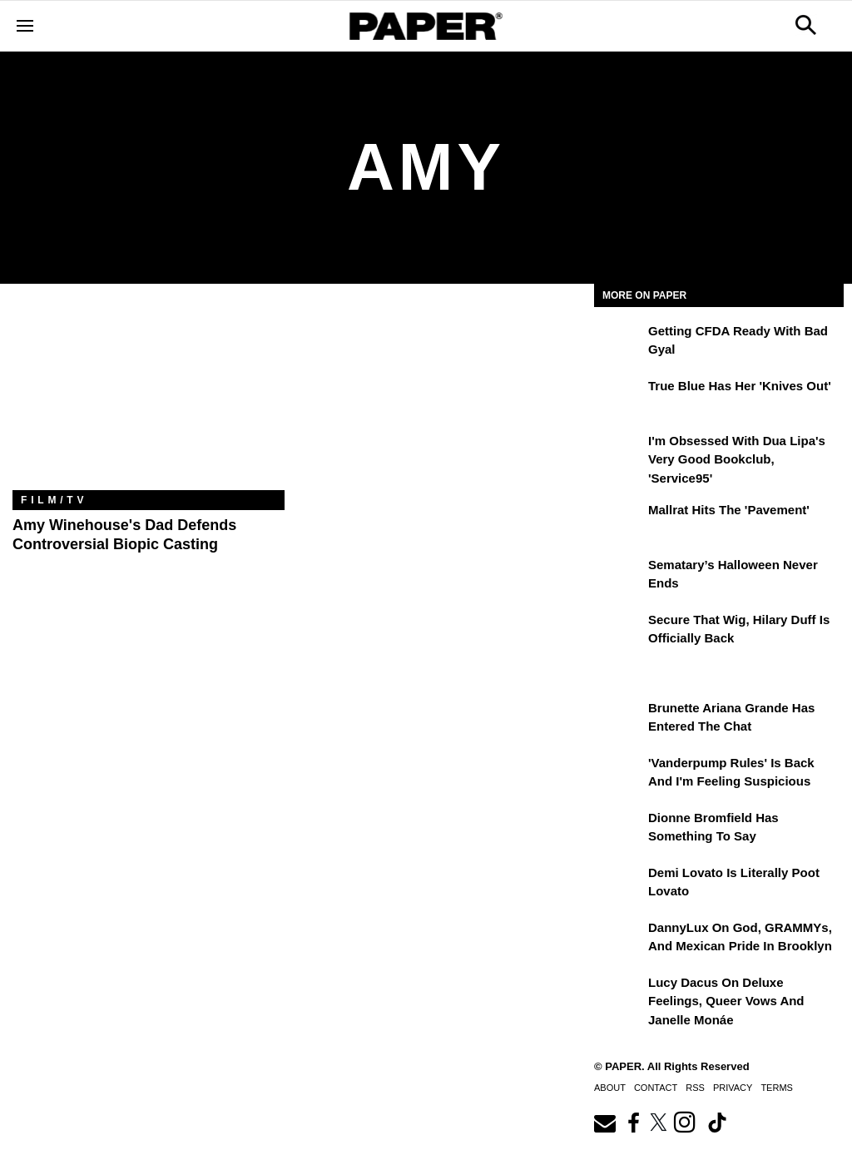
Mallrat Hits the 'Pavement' (729, 510)
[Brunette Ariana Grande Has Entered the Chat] (619, 720)
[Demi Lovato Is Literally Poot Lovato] (619, 884)
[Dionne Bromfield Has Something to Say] (619, 829)
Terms (776, 1088)
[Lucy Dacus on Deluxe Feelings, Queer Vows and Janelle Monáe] (619, 994)
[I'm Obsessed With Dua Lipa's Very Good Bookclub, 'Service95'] (619, 452)
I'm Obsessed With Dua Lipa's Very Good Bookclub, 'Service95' (736, 459)
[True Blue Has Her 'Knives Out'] (619, 398)
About (610, 1088)
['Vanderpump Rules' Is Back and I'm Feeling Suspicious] (619, 775)
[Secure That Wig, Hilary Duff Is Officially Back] (619, 631)
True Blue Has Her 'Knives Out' (739, 386)
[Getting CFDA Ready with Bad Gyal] (619, 343)
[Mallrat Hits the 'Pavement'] (619, 522)
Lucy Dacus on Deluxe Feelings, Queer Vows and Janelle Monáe (726, 1001)
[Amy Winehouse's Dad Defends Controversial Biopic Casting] (148, 399)
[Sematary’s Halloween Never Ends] (619, 576)
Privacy (732, 1088)
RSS (695, 1088)
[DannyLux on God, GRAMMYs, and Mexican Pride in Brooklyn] (619, 939)
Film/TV (54, 500)
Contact (655, 1088)
